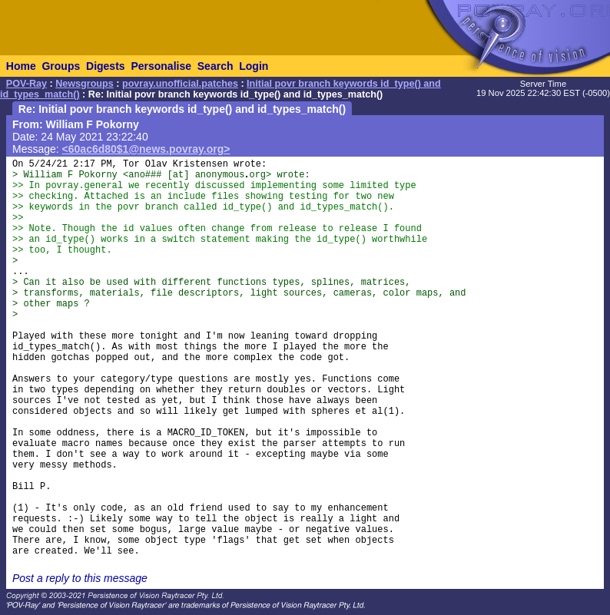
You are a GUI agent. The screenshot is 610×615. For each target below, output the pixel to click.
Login (253, 66)
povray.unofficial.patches (180, 83)
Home (21, 66)
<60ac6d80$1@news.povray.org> (146, 149)
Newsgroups (84, 83)
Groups (60, 66)
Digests (105, 66)
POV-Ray (26, 83)
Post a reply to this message (80, 578)
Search (215, 66)
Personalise (161, 66)
